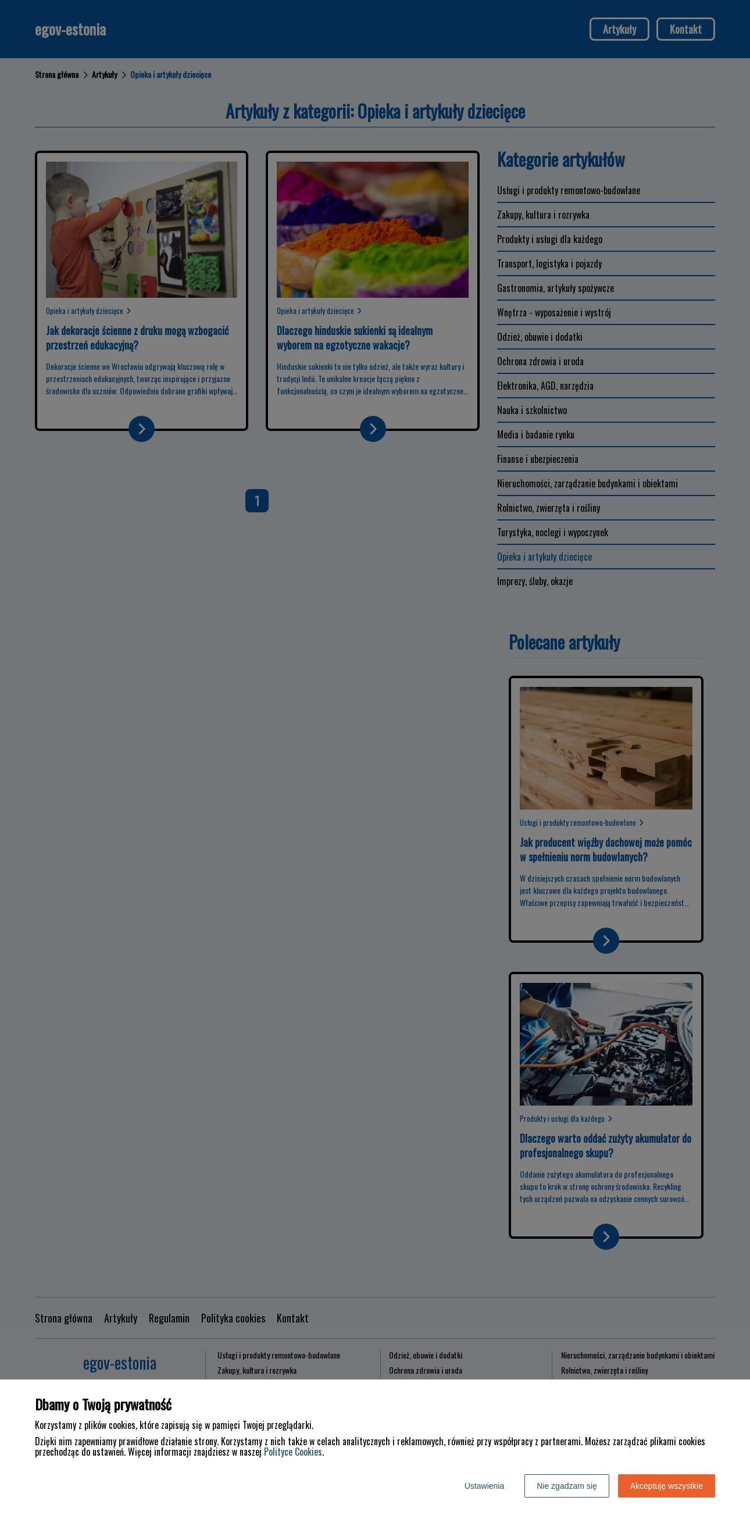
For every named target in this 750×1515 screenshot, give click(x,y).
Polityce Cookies (293, 1452)
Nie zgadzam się (567, 1486)
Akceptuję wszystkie (666, 1486)
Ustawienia (484, 1486)
